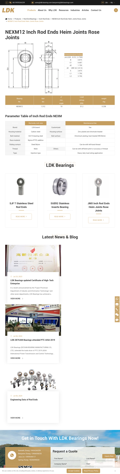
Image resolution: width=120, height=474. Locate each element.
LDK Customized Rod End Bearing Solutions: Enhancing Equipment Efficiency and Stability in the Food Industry (104, 434)
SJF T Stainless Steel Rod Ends (21, 205)
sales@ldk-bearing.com (43, 3)
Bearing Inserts (12, 422)
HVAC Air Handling (45, 401)
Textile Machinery (65, 429)
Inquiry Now (109, 456)
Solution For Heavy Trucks (45, 433)
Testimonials (76, 430)
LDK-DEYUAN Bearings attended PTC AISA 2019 (46, 268)
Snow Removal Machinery (65, 404)
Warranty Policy (77, 434)
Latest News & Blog (60, 237)
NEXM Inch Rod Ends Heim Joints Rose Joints (69, 19)
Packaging (44, 408)
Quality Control (77, 419)
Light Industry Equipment (65, 419)
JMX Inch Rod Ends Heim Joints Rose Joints (99, 207)
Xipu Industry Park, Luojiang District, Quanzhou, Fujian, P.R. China (100, 460)
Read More (21, 216)
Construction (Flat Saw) (55, 408)
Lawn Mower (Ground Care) (45, 419)
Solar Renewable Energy (45, 429)
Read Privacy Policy (91, 471)
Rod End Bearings (30, 19)
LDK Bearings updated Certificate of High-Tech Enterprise (16, 271)
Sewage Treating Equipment (45, 411)
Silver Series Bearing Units (16, 415)
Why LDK (52, 10)
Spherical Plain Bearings (16, 429)
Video (91, 411)
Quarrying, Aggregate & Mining (55, 401)
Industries (75, 10)
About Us (42, 10)
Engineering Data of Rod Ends (73, 266)
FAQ (90, 401)
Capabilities (76, 426)
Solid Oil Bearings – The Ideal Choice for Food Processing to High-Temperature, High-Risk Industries (104, 426)
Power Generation (55, 436)
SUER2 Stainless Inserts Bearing (60, 205)
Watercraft (64, 440)
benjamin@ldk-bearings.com (62, 3)
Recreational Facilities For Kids (65, 411)
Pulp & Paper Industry (55, 422)
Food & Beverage (65, 401)
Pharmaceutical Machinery (45, 415)
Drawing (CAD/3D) (95, 415)
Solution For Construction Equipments (65, 433)
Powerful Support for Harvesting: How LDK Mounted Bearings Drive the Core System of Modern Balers (104, 441)
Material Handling (55, 404)
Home (10, 19)
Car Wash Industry (65, 408)
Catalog (91, 408)
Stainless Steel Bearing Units (17, 404)
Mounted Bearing (13, 401)
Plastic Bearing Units (14, 408)
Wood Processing (65, 415)
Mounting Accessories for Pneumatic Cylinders (22, 433)
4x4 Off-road (64, 426)
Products (31, 10)
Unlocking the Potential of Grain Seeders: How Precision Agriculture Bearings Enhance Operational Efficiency (104, 437)
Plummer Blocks (13, 419)
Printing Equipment (55, 415)
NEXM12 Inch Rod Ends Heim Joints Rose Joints (25, 21)
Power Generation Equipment (45, 422)
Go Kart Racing (55, 426)
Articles (85, 10)
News (74, 408)
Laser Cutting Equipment (45, 440)
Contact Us (96, 10)
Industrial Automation (55, 429)
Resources (63, 10)
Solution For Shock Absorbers (55, 433)
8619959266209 (19, 3)
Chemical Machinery (55, 411)
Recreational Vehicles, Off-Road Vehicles (45, 436)
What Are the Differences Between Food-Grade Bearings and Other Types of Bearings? (104, 430)
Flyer (90, 404)
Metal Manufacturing (65, 422)
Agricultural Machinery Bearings (45, 404)
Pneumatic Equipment (65, 436)
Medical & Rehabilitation (55, 419)
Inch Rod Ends (44, 19)
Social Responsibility (79, 404)
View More (16, 292)
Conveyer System (45, 426)
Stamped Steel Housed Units (17, 411)
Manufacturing (77, 423)
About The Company (79, 401)
